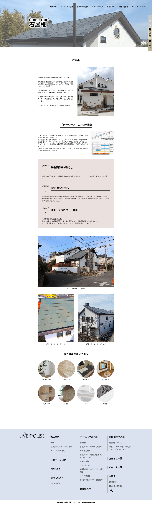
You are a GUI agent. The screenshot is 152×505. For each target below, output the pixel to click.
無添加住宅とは (82, 7)
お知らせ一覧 (115, 458)
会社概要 (83, 443)
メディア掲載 (85, 476)
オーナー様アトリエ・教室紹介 (91, 480)
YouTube (55, 469)
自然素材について (115, 443)
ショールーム (85, 465)
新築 (52, 443)
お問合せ (113, 476)
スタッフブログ (97, 7)
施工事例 (53, 7)
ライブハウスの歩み (57, 451)
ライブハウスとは (66, 7)
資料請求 (112, 482)
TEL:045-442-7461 (138, 7)
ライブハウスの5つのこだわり (91, 447)
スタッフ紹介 (85, 461)
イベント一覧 (115, 467)
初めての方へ (57, 478)
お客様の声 (111, 7)
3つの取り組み (85, 451)
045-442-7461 (117, 486)
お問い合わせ (123, 7)
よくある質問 (55, 483)
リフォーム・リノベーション (61, 447)
